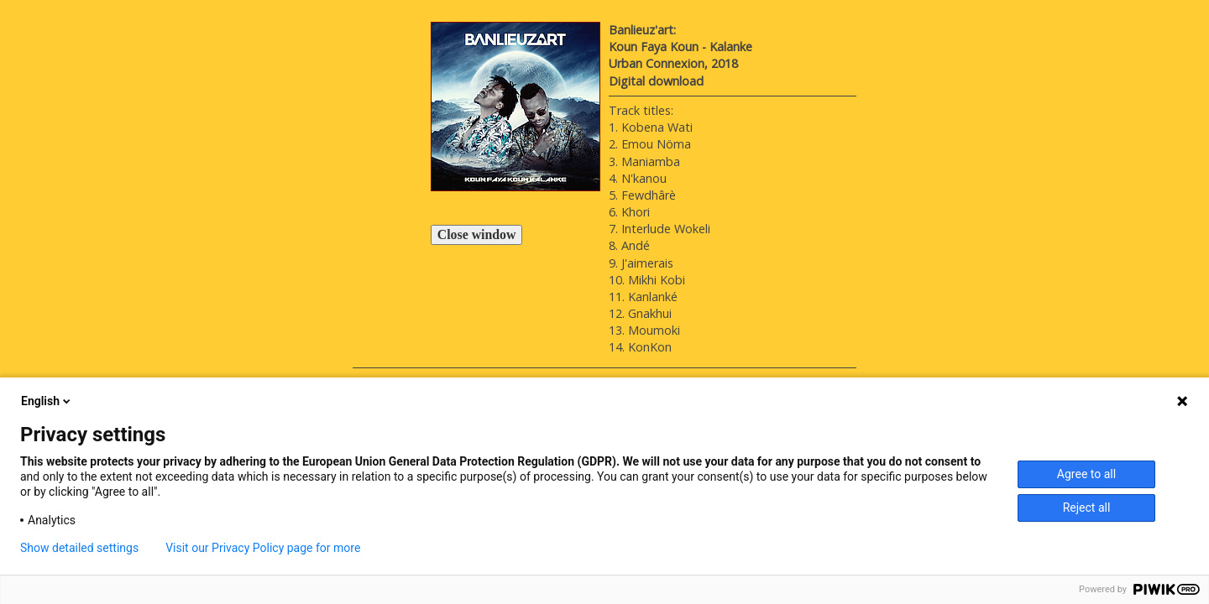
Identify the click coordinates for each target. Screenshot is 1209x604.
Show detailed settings (79, 548)
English (47, 401)
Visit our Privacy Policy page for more (262, 548)
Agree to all (1086, 474)
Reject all (1087, 507)
